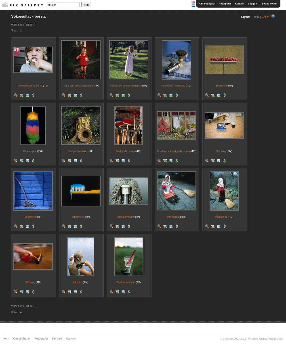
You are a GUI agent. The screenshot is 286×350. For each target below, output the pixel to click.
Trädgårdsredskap (78, 151)
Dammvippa (29, 151)
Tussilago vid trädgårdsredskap (174, 151)
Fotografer (225, 3)
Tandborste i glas (125, 282)
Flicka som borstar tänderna (78, 85)
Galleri (265, 17)
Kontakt (239, 3)
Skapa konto (269, 3)
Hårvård (77, 282)
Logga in (253, 3)
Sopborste (221, 85)
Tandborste (78, 216)
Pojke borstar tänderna (29, 85)
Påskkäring (173, 216)
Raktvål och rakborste (173, 85)
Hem (6, 338)
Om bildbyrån (207, 3)
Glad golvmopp (125, 216)
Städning (221, 151)
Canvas (71, 338)
